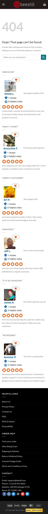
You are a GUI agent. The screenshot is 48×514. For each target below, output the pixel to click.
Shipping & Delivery (10, 451)
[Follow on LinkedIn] (27, 494)
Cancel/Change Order (11, 461)
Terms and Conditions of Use (14, 466)
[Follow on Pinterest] (23, 494)
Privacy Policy (8, 406)
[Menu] (3, 4)
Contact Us (7, 411)
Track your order (9, 441)
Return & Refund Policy (12, 456)
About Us (6, 401)
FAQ (4, 416)
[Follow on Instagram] (9, 494)
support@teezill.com (17, 480)
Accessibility (7, 426)
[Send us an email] (18, 494)
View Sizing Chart (9, 446)
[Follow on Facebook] (4, 494)
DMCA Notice (8, 421)
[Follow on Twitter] (13, 494)
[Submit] (43, 57)
